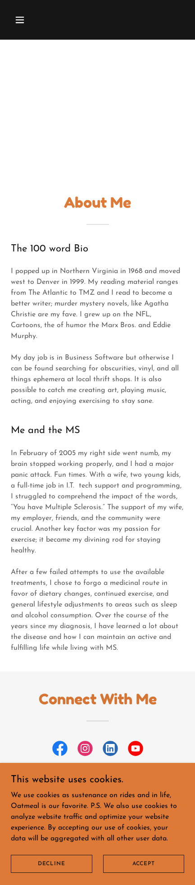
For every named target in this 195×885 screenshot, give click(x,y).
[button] (30, 20)
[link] (60, 750)
